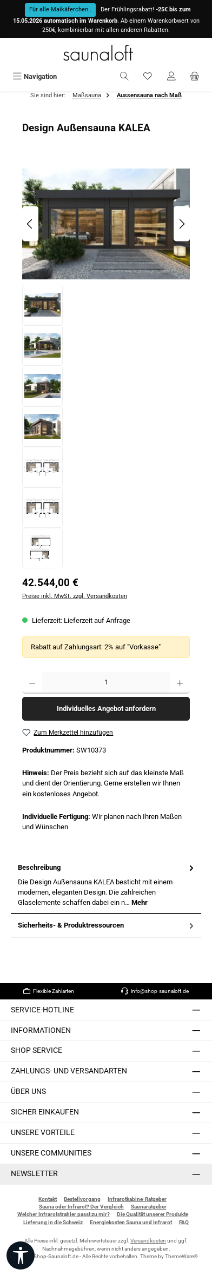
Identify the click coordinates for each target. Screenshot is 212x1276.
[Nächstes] (182, 223)
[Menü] (34, 76)
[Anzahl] (106, 683)
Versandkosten (148, 1241)
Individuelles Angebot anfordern (106, 708)
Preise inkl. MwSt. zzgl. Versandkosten (74, 596)
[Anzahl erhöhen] (180, 683)
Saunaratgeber (149, 1207)
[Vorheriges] (30, 223)
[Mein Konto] (171, 76)
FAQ (184, 1222)
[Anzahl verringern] (32, 683)
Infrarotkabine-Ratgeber (137, 1199)
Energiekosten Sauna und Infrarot (131, 1222)
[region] (106, 365)
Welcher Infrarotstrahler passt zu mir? (63, 1214)
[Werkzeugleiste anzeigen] (20, 1255)
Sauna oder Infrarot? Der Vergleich (81, 1207)
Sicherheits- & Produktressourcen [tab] (107, 925)
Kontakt (47, 1199)
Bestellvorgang (82, 1199)
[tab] (106, 885)
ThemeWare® (181, 1256)
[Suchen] (124, 76)
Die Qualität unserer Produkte (152, 1214)
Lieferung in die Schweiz (53, 1222)
